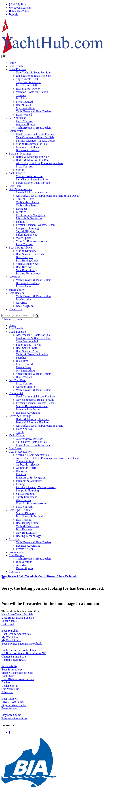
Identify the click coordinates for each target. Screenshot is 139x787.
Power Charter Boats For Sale (33, 182)
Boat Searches (9, 630)
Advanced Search (11, 319)
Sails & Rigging (25, 231)
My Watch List (10, 637)
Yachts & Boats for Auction (32, 91)
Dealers (5, 682)
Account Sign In (25, 124)
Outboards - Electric (27, 202)
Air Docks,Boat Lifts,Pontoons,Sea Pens (39, 163)
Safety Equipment (26, 234)
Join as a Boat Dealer (28, 147)
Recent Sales (23, 104)
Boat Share (15, 185)
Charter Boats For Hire (29, 176)
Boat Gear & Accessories (16, 633)
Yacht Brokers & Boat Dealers (33, 111)
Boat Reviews (24, 267)
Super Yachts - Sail (27, 79)
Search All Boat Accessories (32, 192)
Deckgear (21, 208)
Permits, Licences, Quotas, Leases (36, 140)
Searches (20, 7)
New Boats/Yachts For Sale (17, 614)
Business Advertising (28, 150)
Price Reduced (24, 101)
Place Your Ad (24, 121)
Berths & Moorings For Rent (32, 160)
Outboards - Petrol (26, 205)
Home (12, 62)
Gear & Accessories (20, 189)
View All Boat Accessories (31, 241)
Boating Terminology (28, 273)
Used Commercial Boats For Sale (35, 134)
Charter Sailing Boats (13, 656)
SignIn (13, 14)
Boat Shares (8, 676)
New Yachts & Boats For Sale (33, 72)
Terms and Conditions (14, 718)
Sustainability (17, 289)
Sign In (20, 169)
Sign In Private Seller (13, 705)
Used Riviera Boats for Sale (17, 679)
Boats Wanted (24, 114)
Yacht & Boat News (27, 263)
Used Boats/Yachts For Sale (17, 617)
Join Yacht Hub (10, 688)
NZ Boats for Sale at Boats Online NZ (23, 653)
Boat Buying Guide (27, 260)
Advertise (14, 276)
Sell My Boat (17, 4)
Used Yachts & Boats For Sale (33, 75)
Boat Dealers (16, 292)
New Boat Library (26, 270)
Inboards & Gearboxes (29, 218)
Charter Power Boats (13, 659)
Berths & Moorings (20, 153)
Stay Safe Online (11, 714)
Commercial (16, 130)
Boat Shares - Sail (26, 85)
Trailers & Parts (25, 198)
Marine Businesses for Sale (32, 143)
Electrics (21, 211)
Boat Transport (24, 257)
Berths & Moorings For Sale (32, 156)
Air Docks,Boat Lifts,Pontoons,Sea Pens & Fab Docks (47, 195)
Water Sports (23, 237)
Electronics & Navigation (31, 215)
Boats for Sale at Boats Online (19, 650)
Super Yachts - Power (28, 82)
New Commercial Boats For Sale (35, 137)
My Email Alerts (25, 108)
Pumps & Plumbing (27, 228)
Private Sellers (24, 286)
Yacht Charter (17, 173)
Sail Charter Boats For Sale (32, 179)
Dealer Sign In (24, 305)
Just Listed (22, 98)
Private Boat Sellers (12, 701)
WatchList (19, 10)
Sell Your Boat (17, 117)
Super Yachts (9, 620)
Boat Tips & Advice (20, 247)
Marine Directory (26, 250)
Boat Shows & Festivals (30, 254)
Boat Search (16, 66)
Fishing (20, 221)
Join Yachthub (24, 299)
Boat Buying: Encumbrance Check (21, 643)
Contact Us (15, 309)
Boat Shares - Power (28, 88)
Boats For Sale (17, 69)
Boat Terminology (11, 669)
